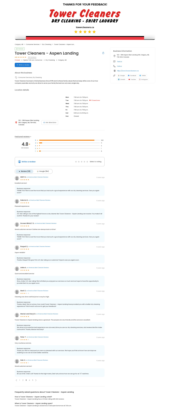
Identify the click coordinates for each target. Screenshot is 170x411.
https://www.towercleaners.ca (128, 71)
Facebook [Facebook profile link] (132, 75)
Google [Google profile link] (121, 75)
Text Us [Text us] (119, 62)
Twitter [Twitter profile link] (143, 75)
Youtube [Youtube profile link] (132, 79)
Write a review (29, 161)
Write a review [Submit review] (22, 65)
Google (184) (43, 171)
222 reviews (32, 57)
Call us (119, 66)
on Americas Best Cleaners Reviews (37, 177)
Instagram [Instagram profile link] (143, 79)
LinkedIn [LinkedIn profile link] (121, 79)
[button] (16, 380)
